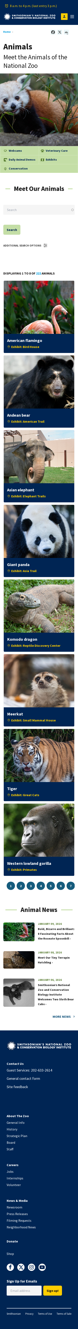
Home (7, 31)
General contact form (23, 1078)
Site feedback (17, 1086)
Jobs (10, 1171)
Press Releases (17, 1214)
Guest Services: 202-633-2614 (29, 1070)
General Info (16, 1122)
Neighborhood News (21, 1227)
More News (62, 1016)
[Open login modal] (64, 16)
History (12, 1129)
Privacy (29, 1313)
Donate (12, 1241)
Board (11, 1142)
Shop (10, 1254)
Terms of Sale (64, 1313)
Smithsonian (14, 1313)
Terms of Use (45, 1313)
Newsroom (14, 1207)
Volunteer (14, 1185)
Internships (15, 1178)
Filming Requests (19, 1220)
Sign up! (53, 1291)
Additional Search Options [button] (25, 245)
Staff (10, 1149)
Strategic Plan (17, 1136)
